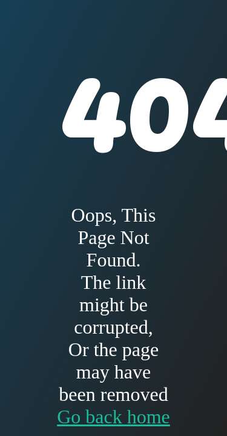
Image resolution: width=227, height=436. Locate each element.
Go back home (113, 417)
